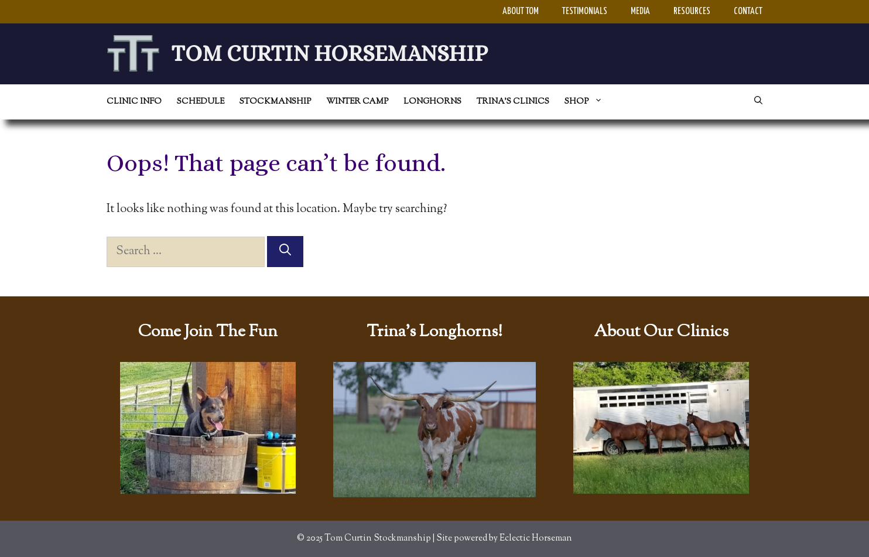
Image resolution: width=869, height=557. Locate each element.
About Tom (520, 11)
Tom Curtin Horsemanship (329, 53)
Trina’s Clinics (513, 102)
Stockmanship (275, 102)
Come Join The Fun (208, 332)
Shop (587, 101)
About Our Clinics (661, 332)
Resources (691, 11)
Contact (748, 11)
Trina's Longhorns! (434, 332)
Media (640, 11)
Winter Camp (357, 102)
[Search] (285, 251)
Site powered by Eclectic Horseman (504, 538)
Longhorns (432, 102)
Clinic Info (134, 102)
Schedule (200, 102)
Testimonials (584, 11)
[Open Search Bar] (758, 101)
